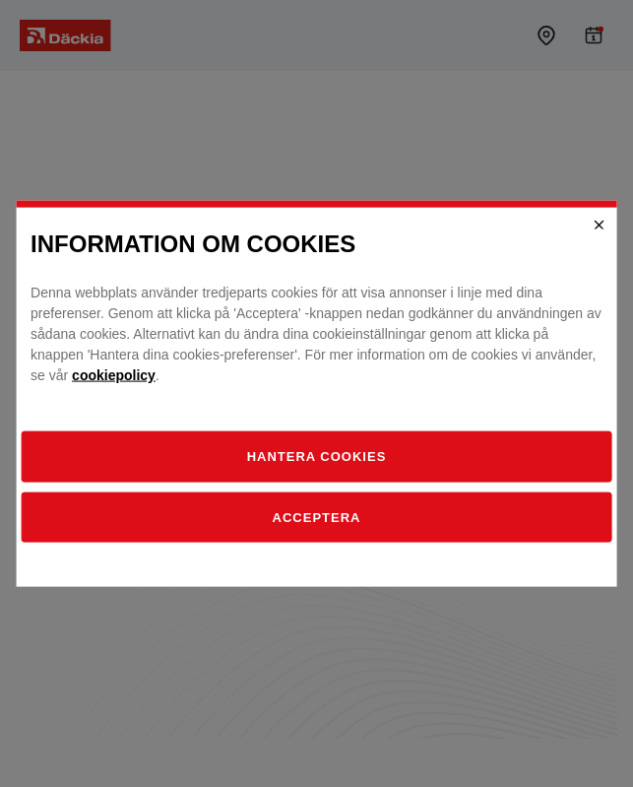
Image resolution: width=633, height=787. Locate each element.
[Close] (599, 224)
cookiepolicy (114, 375)
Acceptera (317, 516)
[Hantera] (316, 457)
